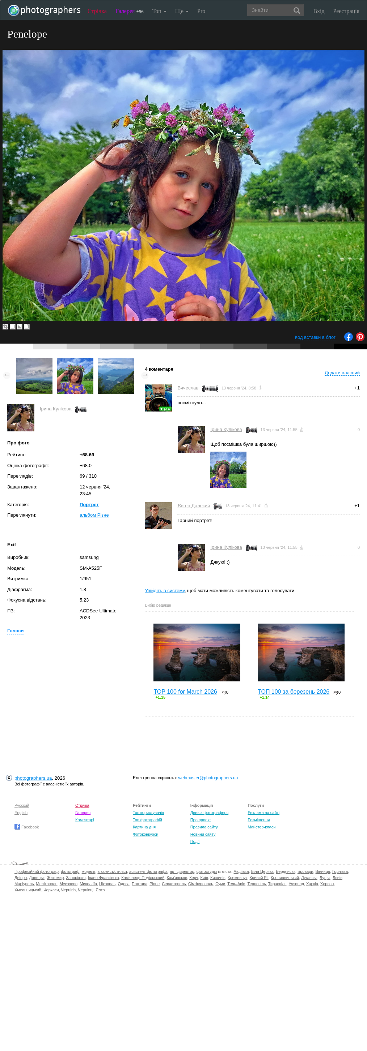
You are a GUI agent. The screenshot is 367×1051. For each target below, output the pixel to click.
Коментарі (84, 820)
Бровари (305, 871)
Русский (21, 805)
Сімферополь (200, 884)
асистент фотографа (148, 871)
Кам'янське (177, 877)
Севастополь (174, 884)
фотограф (70, 871)
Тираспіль (277, 884)
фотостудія (207, 871)
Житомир (55, 877)
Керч (193, 877)
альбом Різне (94, 515)
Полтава (139, 884)
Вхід (319, 11)
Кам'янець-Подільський (142, 877)
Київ (204, 877)
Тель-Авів (236, 884)
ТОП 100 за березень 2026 (293, 692)
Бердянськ (285, 871)
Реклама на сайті (263, 812)
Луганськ (309, 877)
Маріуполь (24, 884)
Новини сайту (203, 834)
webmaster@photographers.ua (208, 777)
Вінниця (323, 871)
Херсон (327, 884)
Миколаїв (88, 884)
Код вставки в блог (315, 337)
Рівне (154, 884)
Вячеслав (187, 388)
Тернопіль (257, 884)
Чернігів (68, 890)
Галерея (129, 11)
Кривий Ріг (259, 877)
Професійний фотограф (36, 871)
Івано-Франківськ (103, 877)
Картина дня (144, 827)
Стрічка (97, 11)
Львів (337, 877)
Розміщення (259, 820)
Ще (182, 11)
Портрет (89, 504)
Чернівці (85, 890)
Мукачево (68, 884)
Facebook (26, 827)
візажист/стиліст (112, 871)
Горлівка (340, 871)
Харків (312, 884)
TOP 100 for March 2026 (185, 692)
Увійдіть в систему (165, 590)
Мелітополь (47, 884)
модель (89, 871)
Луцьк (325, 877)
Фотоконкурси (145, 834)
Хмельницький (27, 890)
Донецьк (37, 877)
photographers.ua (33, 778)
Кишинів (217, 877)
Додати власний (342, 372)
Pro (201, 11)
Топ (159, 11)
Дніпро (20, 877)
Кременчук (237, 877)
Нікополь (107, 884)
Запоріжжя (75, 877)
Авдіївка (241, 871)
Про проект (200, 820)
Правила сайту (204, 827)
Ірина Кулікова (55, 409)
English (21, 812)
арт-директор (182, 871)
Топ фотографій (147, 820)
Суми (220, 884)
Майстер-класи (261, 827)
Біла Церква (262, 871)
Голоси (15, 630)
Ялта (100, 890)
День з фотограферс (209, 812)
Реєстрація (346, 11)
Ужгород (296, 884)
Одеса (123, 884)
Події (195, 841)
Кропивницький (285, 877)
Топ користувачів (148, 812)
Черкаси (51, 890)
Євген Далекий (193, 505)
